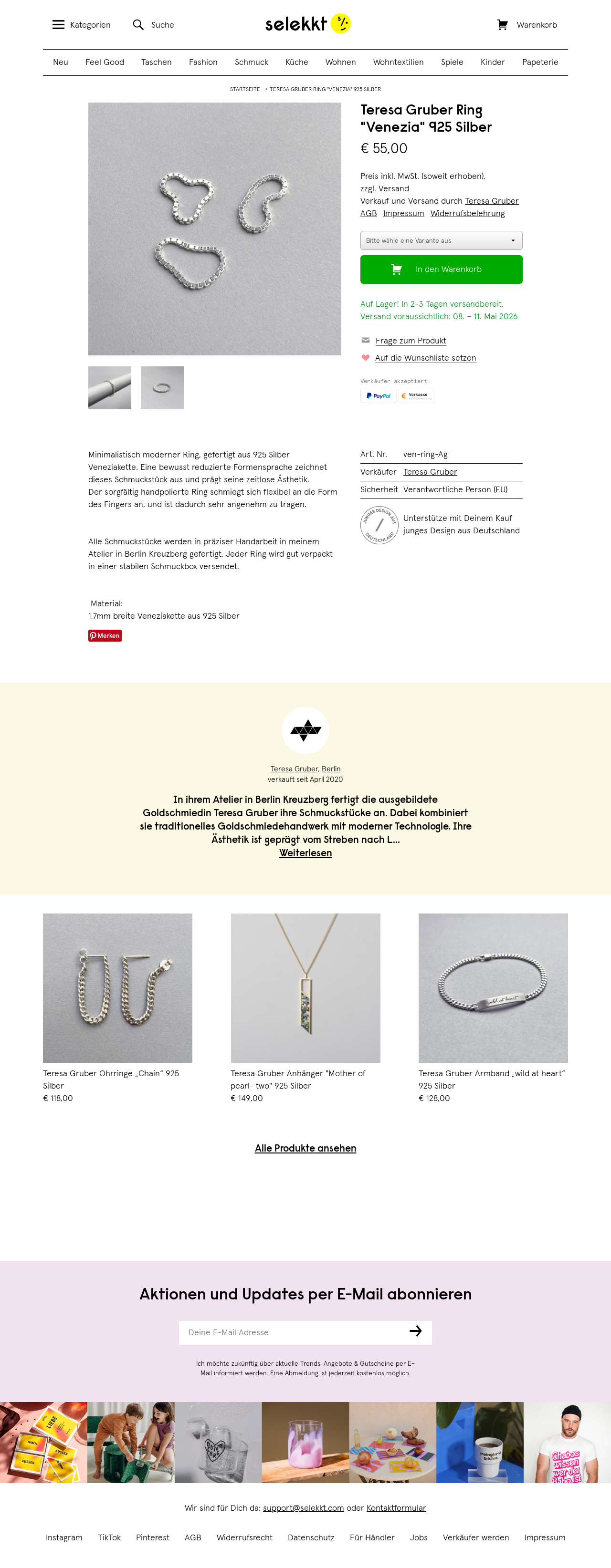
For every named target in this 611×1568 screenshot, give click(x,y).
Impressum (545, 1538)
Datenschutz (311, 1538)
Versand (394, 189)
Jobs (419, 1538)
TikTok (109, 1538)
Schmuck (251, 62)
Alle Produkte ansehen (306, 1149)
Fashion (203, 62)
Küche (296, 62)
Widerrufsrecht (245, 1538)
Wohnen (341, 62)
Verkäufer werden (476, 1538)
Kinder (493, 62)
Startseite (245, 90)
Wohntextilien (398, 62)
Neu (60, 62)
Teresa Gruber (492, 201)
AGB (193, 1538)
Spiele (452, 62)
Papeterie (540, 62)
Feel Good (104, 62)
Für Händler (372, 1538)
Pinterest (152, 1538)
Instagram (64, 1538)
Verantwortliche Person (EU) (455, 490)
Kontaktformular (396, 1508)
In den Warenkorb (449, 269)
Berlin (331, 769)
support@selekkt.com (303, 1508)
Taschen (156, 62)
